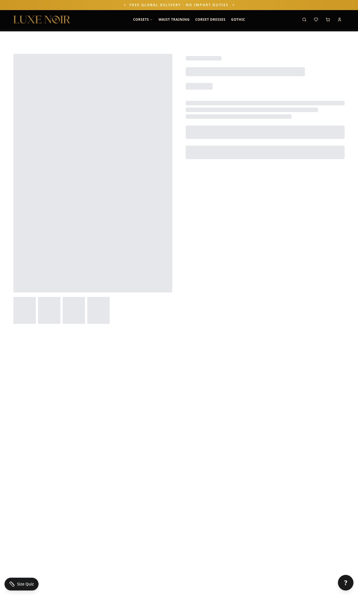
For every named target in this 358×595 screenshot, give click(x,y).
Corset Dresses (210, 19)
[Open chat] (346, 583)
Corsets (143, 19)
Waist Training (174, 19)
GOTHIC (238, 19)
